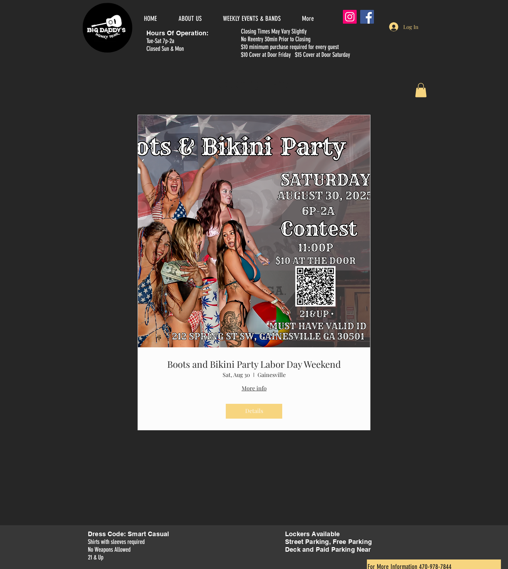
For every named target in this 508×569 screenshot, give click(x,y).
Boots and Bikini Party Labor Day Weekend (254, 364)
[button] (421, 90)
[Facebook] (367, 17)
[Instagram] (350, 17)
